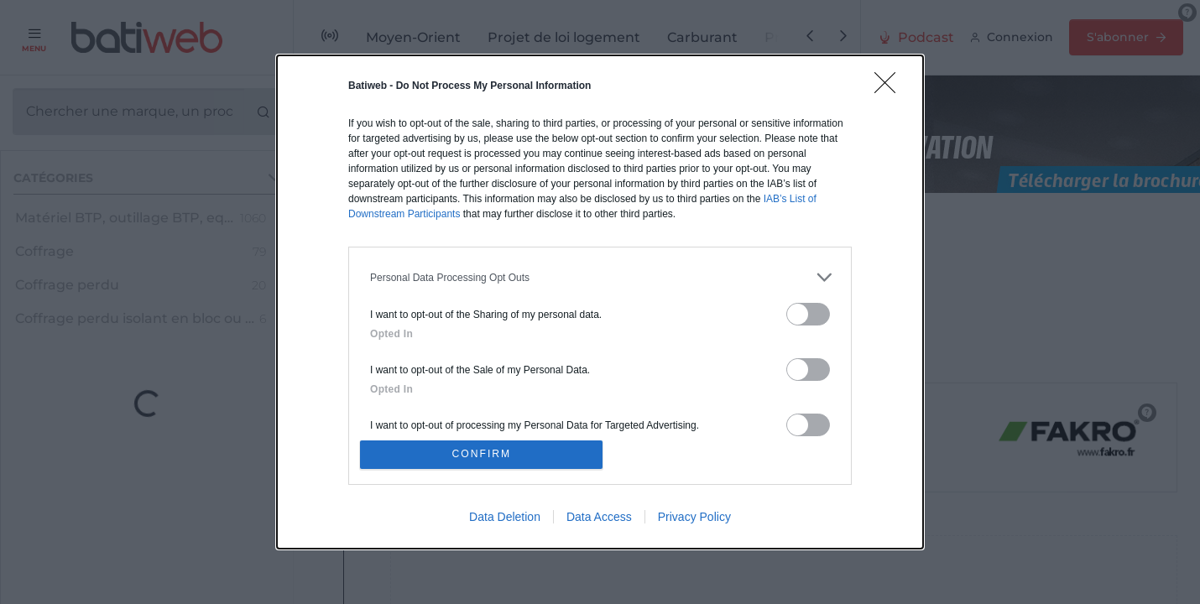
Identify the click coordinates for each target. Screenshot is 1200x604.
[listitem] (600, 275)
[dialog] (600, 302)
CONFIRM (484, 454)
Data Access (599, 519)
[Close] (890, 86)
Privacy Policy (694, 519)
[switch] (808, 311)
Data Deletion (504, 519)
